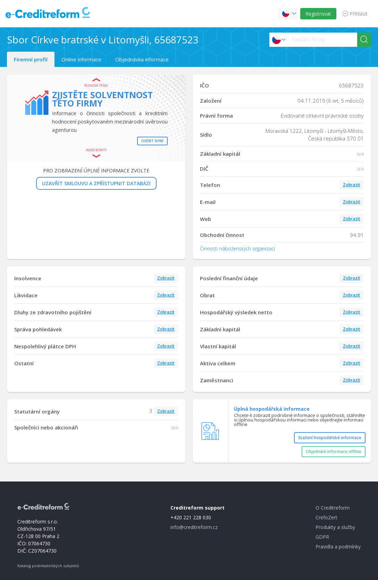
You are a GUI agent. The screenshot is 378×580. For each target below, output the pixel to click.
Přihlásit (359, 13)
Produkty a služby (335, 527)
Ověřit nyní (152, 140)
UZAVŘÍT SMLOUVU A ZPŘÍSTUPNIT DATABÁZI (96, 183)
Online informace (81, 59)
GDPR (322, 537)
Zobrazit (351, 185)
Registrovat (318, 13)
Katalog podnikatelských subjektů (48, 565)
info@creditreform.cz (194, 527)
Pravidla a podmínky (338, 546)
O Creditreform (333, 507)
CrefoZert (326, 517)
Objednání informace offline (333, 451)
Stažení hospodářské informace (329, 438)
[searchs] (322, 40)
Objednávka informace (142, 59)
